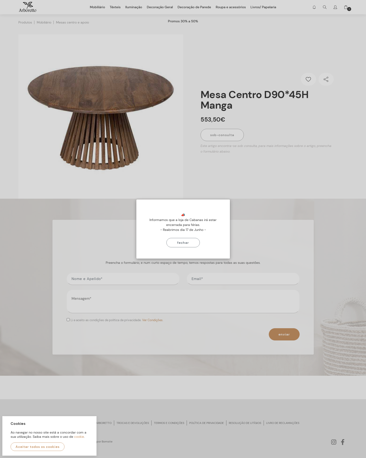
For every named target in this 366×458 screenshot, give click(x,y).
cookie (79, 436)
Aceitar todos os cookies (38, 447)
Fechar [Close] (183, 243)
